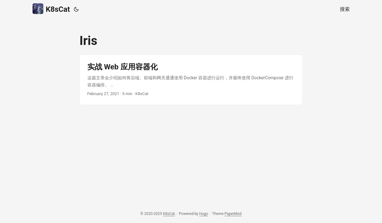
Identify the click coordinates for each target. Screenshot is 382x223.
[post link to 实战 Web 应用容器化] (191, 80)
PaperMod (233, 214)
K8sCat (51, 8)
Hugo (203, 214)
